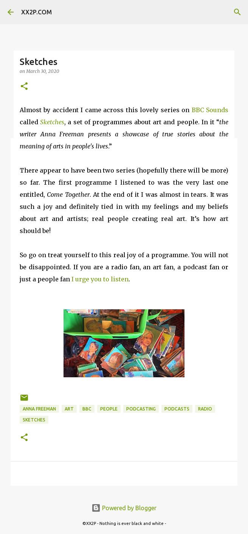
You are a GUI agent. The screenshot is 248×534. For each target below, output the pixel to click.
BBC (86, 408)
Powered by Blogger (124, 508)
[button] (24, 87)
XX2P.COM (36, 12)
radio (205, 408)
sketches (34, 419)
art (69, 408)
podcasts (176, 408)
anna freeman (39, 408)
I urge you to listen (100, 279)
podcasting (141, 408)
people (109, 408)
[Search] (237, 12)
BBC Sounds (210, 110)
